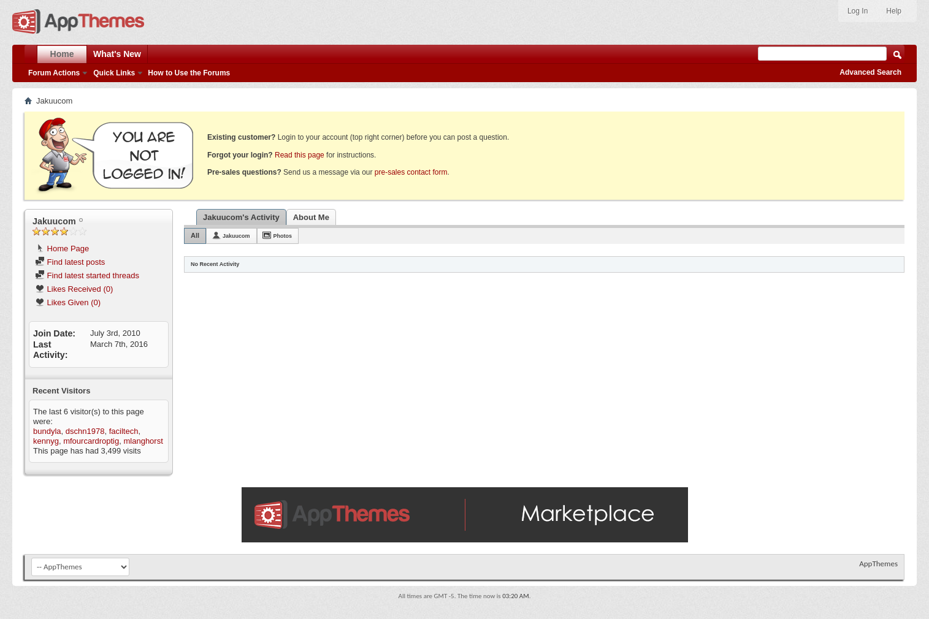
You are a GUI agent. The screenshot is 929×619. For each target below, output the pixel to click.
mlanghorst (142, 441)
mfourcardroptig (91, 441)
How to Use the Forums (189, 73)
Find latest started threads (87, 275)
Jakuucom (236, 236)
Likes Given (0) (68, 302)
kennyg (46, 441)
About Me (311, 217)
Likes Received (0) (74, 289)
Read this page (299, 155)
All (195, 235)
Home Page (62, 248)
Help (893, 11)
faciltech (124, 431)
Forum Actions (54, 73)
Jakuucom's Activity (241, 217)
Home (62, 54)
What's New (117, 54)
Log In (857, 11)
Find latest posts (70, 262)
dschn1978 (85, 431)
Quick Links (114, 73)
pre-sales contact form (411, 172)
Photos (282, 236)
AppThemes (878, 563)
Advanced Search (870, 72)
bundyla (47, 431)
